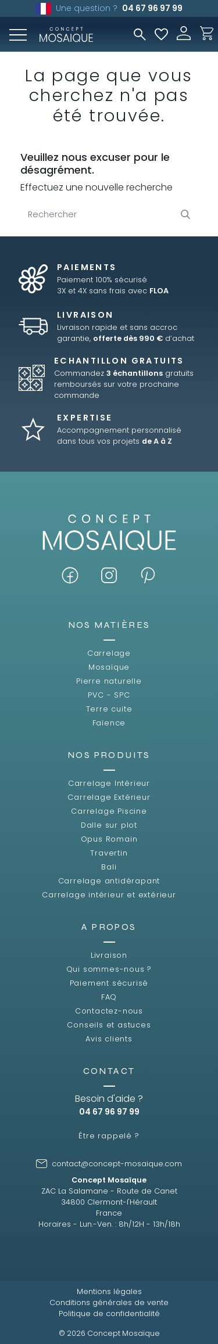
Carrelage (109, 653)
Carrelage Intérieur (109, 783)
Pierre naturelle (109, 681)
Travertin (108, 853)
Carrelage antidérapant (109, 881)
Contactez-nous (109, 1011)
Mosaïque (109, 667)
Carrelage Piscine (109, 811)
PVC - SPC (109, 695)
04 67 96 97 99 (152, 8)
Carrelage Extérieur (108, 797)
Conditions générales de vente (109, 1302)
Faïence (109, 723)
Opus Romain (109, 839)
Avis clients (109, 1039)
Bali (108, 867)
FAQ (109, 997)
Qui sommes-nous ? (109, 969)
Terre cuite (109, 709)
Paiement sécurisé (109, 983)
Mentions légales (109, 1291)
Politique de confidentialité (109, 1313)
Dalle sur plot (109, 825)
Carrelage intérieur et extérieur (109, 895)
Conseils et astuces (109, 1025)
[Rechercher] (109, 214)
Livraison (109, 955)
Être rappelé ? (108, 1136)
